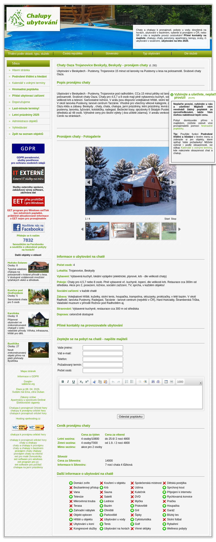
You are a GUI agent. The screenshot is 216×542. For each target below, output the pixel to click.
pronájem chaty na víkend (28, 453)
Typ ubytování (151, 53)
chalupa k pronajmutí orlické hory (28, 413)
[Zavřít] (191, 98)
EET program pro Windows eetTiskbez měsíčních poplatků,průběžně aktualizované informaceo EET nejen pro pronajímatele (28, 214)
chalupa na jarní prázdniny (28, 467)
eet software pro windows (28, 459)
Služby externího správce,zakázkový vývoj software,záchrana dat (28, 190)
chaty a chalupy (28, 442)
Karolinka (13, 313)
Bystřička (13, 343)
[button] (62, 381)
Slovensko (112, 53)
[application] (131, 393)
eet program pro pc (28, 461)
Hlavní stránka (21, 70)
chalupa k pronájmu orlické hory (28, 434)
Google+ (28, 381)
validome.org (28, 384)
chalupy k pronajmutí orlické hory (28, 440)
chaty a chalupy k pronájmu (28, 445)
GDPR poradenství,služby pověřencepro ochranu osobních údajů (28, 160)
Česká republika (72, 53)
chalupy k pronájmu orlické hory (28, 410)
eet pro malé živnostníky (28, 456)
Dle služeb (190, 53)
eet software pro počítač (28, 464)
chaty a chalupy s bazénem (28, 448)
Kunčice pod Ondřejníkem (15, 291)
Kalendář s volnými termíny (28, 83)
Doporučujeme (21, 102)
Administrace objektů (25, 121)
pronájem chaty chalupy (28, 451)
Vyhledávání (19, 127)
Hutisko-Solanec (17, 262)
